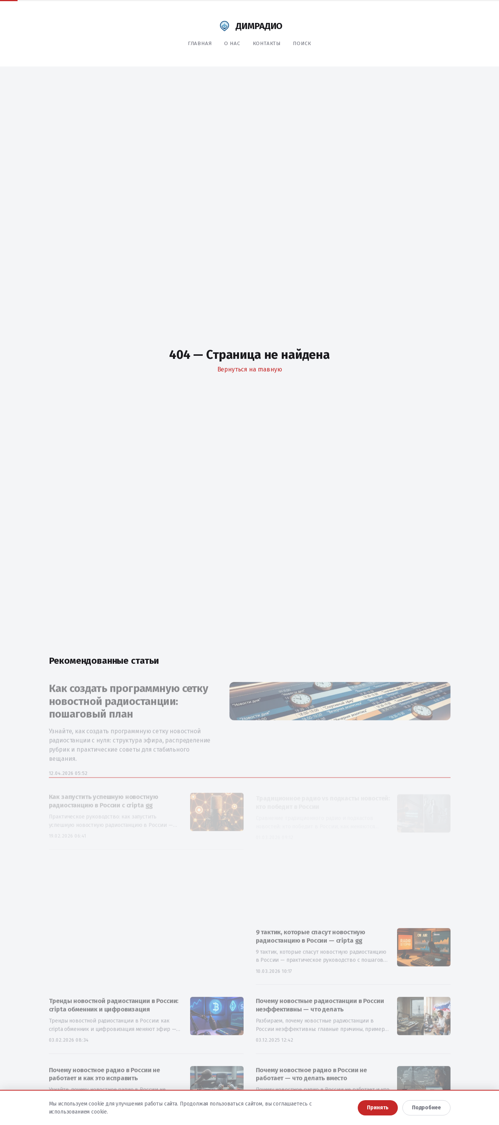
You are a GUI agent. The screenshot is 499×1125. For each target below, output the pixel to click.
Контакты (267, 43)
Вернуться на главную (249, 369)
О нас (232, 43)
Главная (200, 43)
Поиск (302, 43)
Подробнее (426, 1107)
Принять (378, 1107)
